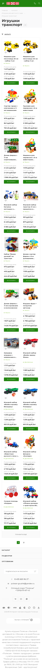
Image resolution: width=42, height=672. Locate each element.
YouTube (21, 599)
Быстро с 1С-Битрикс (22, 620)
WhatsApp (26, 599)
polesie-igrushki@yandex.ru (22, 583)
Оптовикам (7, 561)
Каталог (6, 550)
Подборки (7, 556)
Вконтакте (15, 599)
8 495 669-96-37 (21, 579)
